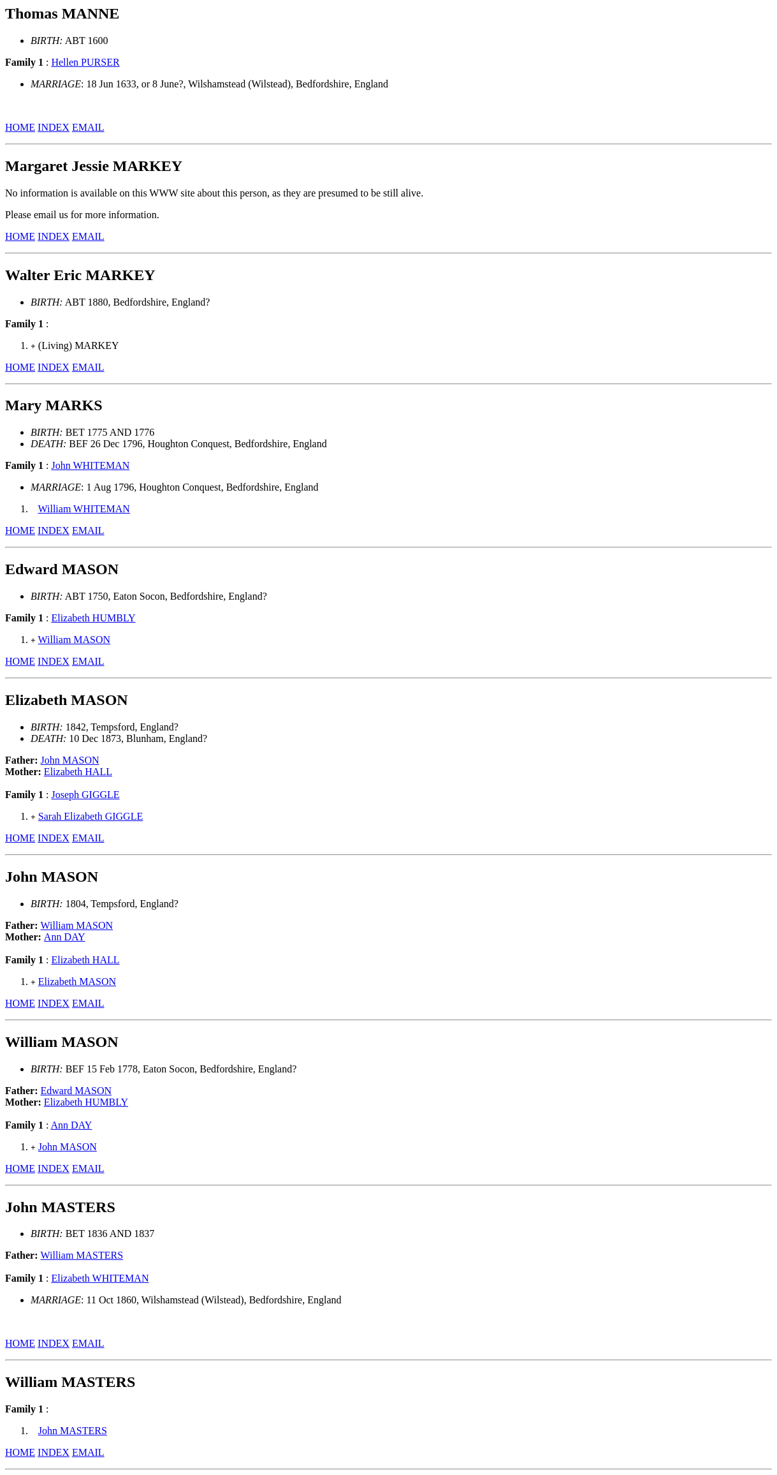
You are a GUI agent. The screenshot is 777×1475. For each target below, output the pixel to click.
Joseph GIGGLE (85, 794)
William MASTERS (82, 1255)
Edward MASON (76, 1090)
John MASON (70, 760)
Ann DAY (64, 936)
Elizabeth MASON (77, 981)
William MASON (74, 639)
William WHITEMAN (84, 508)
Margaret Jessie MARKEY (93, 166)
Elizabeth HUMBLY (93, 617)
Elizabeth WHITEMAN (100, 1278)
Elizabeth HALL (78, 771)
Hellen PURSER (85, 62)
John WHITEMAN (90, 465)
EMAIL (88, 127)
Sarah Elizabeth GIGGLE (90, 816)
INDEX (53, 127)
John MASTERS (72, 1430)
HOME (20, 127)
